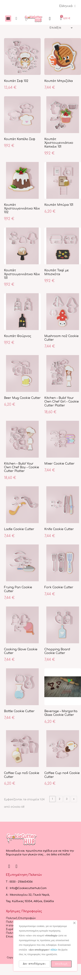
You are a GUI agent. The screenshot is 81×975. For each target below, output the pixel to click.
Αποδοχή (61, 964)
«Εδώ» (53, 949)
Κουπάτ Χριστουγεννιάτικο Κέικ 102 (22, 208)
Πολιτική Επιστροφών (21, 918)
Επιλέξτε (55, 27)
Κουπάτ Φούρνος (17, 336)
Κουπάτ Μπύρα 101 (58, 205)
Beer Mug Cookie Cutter (22, 398)
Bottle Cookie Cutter (19, 711)
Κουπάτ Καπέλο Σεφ (19, 139)
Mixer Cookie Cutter (59, 463)
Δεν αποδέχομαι (34, 963)
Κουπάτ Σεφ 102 (16, 81)
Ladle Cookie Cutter (19, 529)
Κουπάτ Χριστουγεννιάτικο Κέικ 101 (22, 274)
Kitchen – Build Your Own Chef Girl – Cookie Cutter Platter (61, 401)
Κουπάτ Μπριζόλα (58, 81)
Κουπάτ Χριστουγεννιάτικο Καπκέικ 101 (58, 142)
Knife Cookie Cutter (59, 529)
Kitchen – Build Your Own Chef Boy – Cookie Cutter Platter (21, 467)
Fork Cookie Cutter (58, 587)
